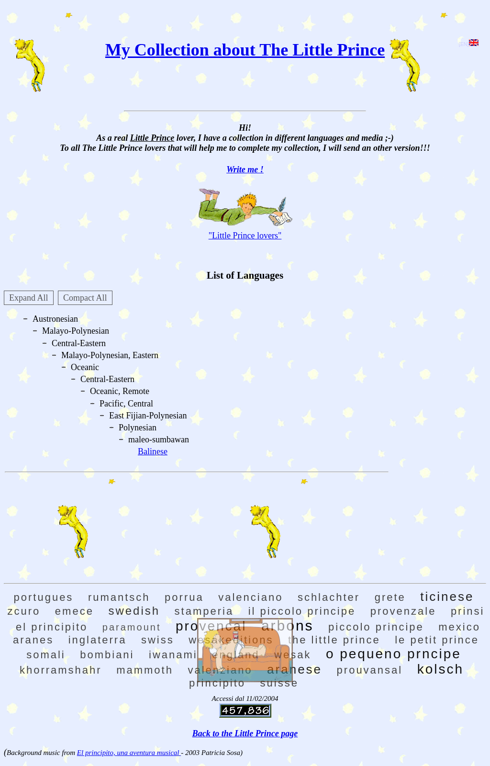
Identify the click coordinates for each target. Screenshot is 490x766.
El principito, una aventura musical (129, 752)
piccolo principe (376, 627)
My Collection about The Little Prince (245, 49)
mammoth (144, 670)
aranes (33, 640)
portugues (44, 597)
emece (74, 611)
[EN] (469, 44)
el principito (52, 627)
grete (390, 597)
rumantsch (119, 597)
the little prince (334, 640)
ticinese (447, 596)
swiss (157, 640)
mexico (459, 627)
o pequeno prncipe (393, 653)
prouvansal (370, 670)
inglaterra (97, 640)
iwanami (173, 655)
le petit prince (437, 640)
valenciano (250, 597)
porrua (184, 597)
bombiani (107, 655)
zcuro (24, 611)
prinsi (468, 611)
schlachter (329, 597)
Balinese (152, 451)
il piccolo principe (302, 611)
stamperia (204, 611)
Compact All (85, 298)
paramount (131, 627)
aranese (294, 669)
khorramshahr (61, 670)
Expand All (28, 298)
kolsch (440, 669)
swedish (134, 610)
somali (46, 655)
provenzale (403, 611)
